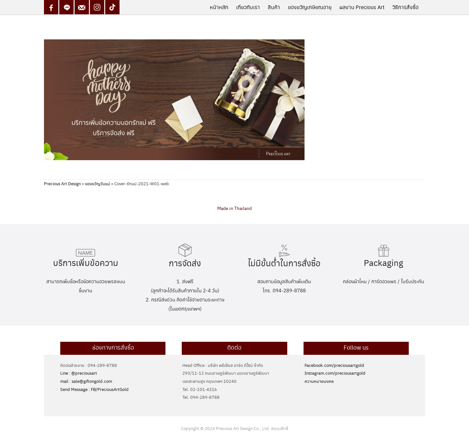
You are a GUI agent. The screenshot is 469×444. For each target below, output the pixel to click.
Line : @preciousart (78, 373)
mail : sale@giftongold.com (86, 381)
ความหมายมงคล (319, 381)
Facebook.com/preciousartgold (334, 365)
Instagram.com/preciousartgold (335, 373)
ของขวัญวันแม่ (97, 183)
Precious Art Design (62, 183)
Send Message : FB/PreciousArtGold (94, 389)
